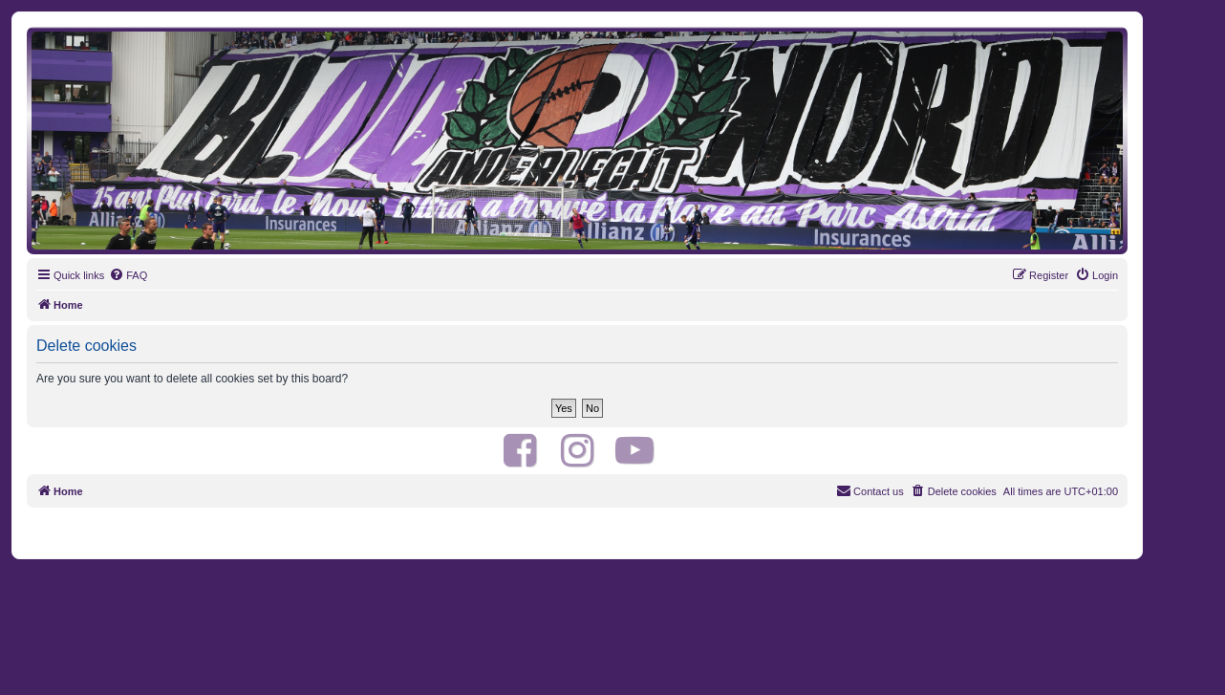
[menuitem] (128, 275)
